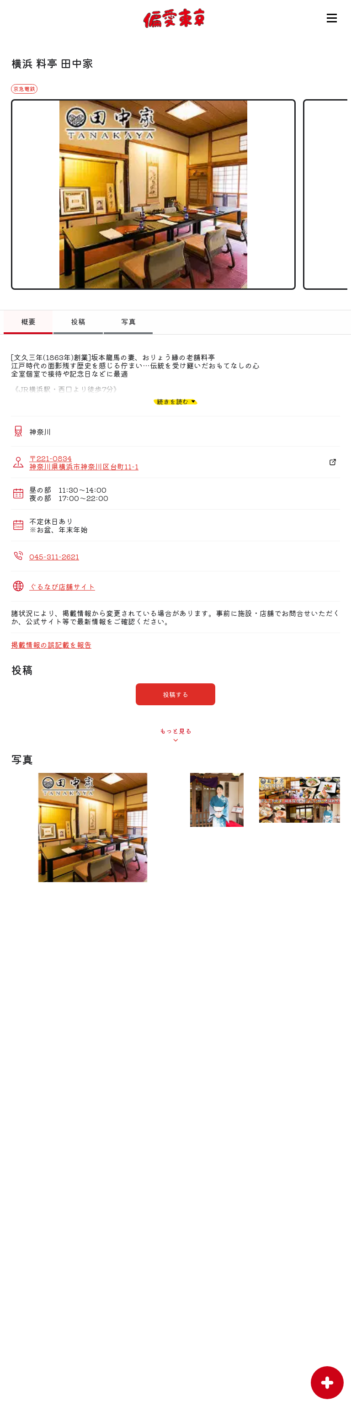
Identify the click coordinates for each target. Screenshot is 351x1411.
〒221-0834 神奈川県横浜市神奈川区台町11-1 (83, 462)
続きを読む (173, 401)
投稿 (78, 321)
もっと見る (175, 730)
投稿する (175, 694)
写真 (128, 321)
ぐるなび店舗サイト (62, 586)
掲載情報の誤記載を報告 (51, 644)
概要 (28, 321)
